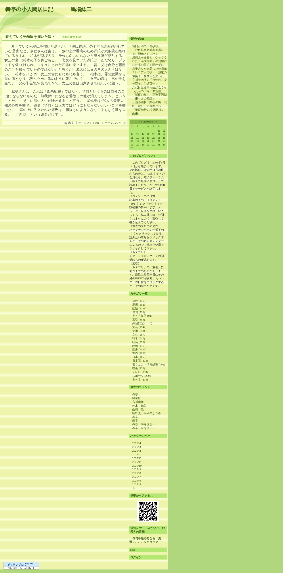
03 (132, 134)
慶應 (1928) (139, 304)
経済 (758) (138, 342)
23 (164, 141)
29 (159, 144)
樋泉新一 (138, 398)
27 (148, 144)
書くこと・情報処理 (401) (148, 364)
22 (159, 141)
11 (137, 137)
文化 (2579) (139, 334)
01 (159, 130)
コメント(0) (91, 122)
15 (159, 137)
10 (132, 137)
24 (132, 144)
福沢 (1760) (139, 301)
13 (148, 137)
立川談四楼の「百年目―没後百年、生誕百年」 (149, 81)
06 (148, 134)
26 (143, 144)
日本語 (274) (140, 360)
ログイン (136, 557)
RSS (133, 549)
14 (153, 137)
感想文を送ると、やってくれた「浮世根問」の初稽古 (149, 59)
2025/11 (137, 462)
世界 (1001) (139, 353)
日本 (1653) (139, 357)
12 (143, 137)
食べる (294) (140, 379)
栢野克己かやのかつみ (146, 413)
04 (137, 134)
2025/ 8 (136, 473)
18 (137, 141)
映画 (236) (138, 368)
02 (164, 130)
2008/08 (148, 121)
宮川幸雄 (138, 402)
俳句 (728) (138, 312)
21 (153, 141)
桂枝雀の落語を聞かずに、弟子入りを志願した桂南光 (149, 66)
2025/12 (137, 458)
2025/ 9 (136, 469)
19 (143, 141)
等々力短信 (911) (142, 315)
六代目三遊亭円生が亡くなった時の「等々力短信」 (149, 89)
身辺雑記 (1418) (142, 323)
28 (153, 144)
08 (159, 134)
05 (143, 134)
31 (132, 148)
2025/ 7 (136, 476)
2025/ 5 (136, 484)
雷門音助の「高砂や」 (146, 46)
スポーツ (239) (141, 375)
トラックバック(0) (113, 122)
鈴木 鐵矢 (139, 405)
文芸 (78, 122)
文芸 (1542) (139, 327)
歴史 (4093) (139, 349)
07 (153, 134)
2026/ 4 (136, 443)
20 (148, 141)
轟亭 (135, 394)
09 (164, 134)
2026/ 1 (136, 454)
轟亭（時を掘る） (143, 424)
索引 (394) (138, 319)
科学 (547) (138, 338)
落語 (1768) (139, 308)
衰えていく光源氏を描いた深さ (30, 37)
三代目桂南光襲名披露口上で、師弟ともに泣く (149, 51)
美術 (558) (138, 330)
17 (132, 141)
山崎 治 (138, 409)
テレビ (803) (140, 372)
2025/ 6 (136, 480)
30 (164, 144)
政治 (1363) (139, 346)
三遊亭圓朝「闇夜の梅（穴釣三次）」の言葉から (149, 104)
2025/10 (137, 465)
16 (164, 137)
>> (155, 121)
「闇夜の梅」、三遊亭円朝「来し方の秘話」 (149, 96)
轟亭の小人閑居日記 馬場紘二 (48, 9)
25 (137, 144)
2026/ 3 (136, 447)
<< (141, 121)
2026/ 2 (136, 450)
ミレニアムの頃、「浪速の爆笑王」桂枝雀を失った (149, 74)
